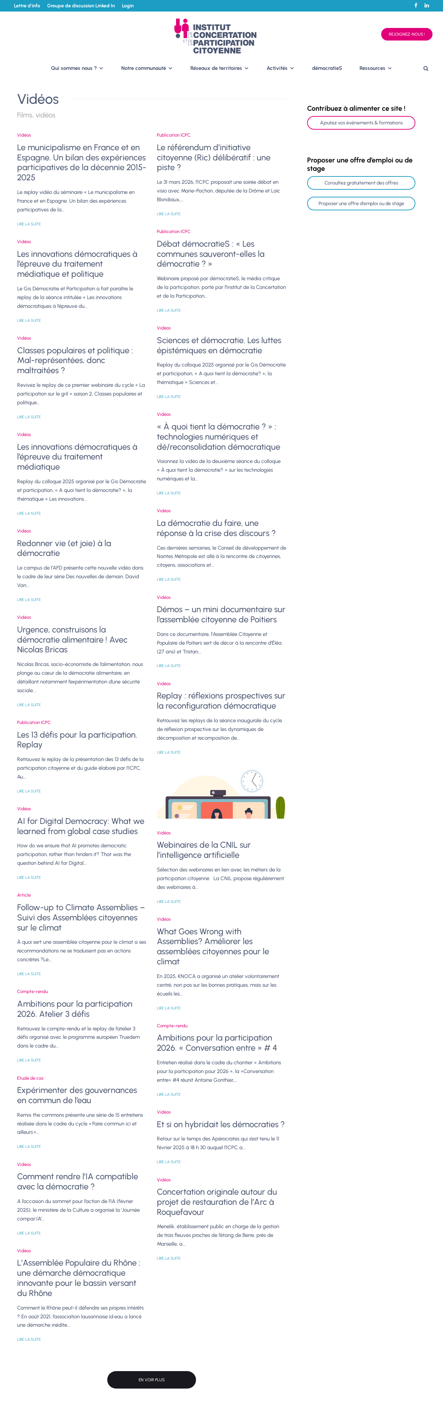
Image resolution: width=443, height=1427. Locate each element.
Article (24, 895)
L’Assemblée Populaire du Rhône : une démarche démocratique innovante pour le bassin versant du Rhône (78, 1278)
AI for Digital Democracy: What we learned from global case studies (80, 826)
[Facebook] (416, 5)
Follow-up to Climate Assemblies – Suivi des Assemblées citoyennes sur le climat (81, 918)
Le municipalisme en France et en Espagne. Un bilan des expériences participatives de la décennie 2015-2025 (81, 162)
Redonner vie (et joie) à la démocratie (64, 548)
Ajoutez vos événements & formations (361, 123)
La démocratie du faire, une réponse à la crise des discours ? (216, 528)
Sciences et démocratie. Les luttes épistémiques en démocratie (219, 345)
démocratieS (327, 68)
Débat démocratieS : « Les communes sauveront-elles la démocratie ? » (210, 254)
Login (128, 6)
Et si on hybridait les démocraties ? (221, 1124)
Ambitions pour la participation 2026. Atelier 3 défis (74, 1009)
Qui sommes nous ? (74, 68)
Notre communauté (143, 68)
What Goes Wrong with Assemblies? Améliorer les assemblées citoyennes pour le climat (213, 946)
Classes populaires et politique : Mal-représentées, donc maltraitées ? (75, 361)
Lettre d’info (27, 6)
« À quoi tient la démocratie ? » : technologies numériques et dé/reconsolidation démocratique (218, 437)
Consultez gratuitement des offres (361, 183)
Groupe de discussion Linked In (81, 6)
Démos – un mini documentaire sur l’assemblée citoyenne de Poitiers (221, 614)
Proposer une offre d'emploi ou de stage (361, 204)
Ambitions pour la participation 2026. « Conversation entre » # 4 (217, 1043)
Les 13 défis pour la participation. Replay (77, 740)
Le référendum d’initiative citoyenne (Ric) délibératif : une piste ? (213, 158)
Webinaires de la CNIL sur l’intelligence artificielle (204, 850)
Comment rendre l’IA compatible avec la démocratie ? (77, 1181)
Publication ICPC (34, 722)
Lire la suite (29, 224)
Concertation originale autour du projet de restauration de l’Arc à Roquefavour (217, 1202)
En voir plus (152, 1379)
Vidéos (24, 135)
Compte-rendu (32, 991)
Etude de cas (30, 1078)
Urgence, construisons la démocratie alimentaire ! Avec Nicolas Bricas (72, 640)
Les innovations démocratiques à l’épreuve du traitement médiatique (77, 457)
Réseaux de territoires (216, 68)
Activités (277, 68)
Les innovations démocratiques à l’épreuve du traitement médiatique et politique (77, 264)
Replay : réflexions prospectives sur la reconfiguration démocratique (221, 701)
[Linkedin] (427, 5)
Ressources (372, 68)
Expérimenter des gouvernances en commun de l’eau (77, 1095)
